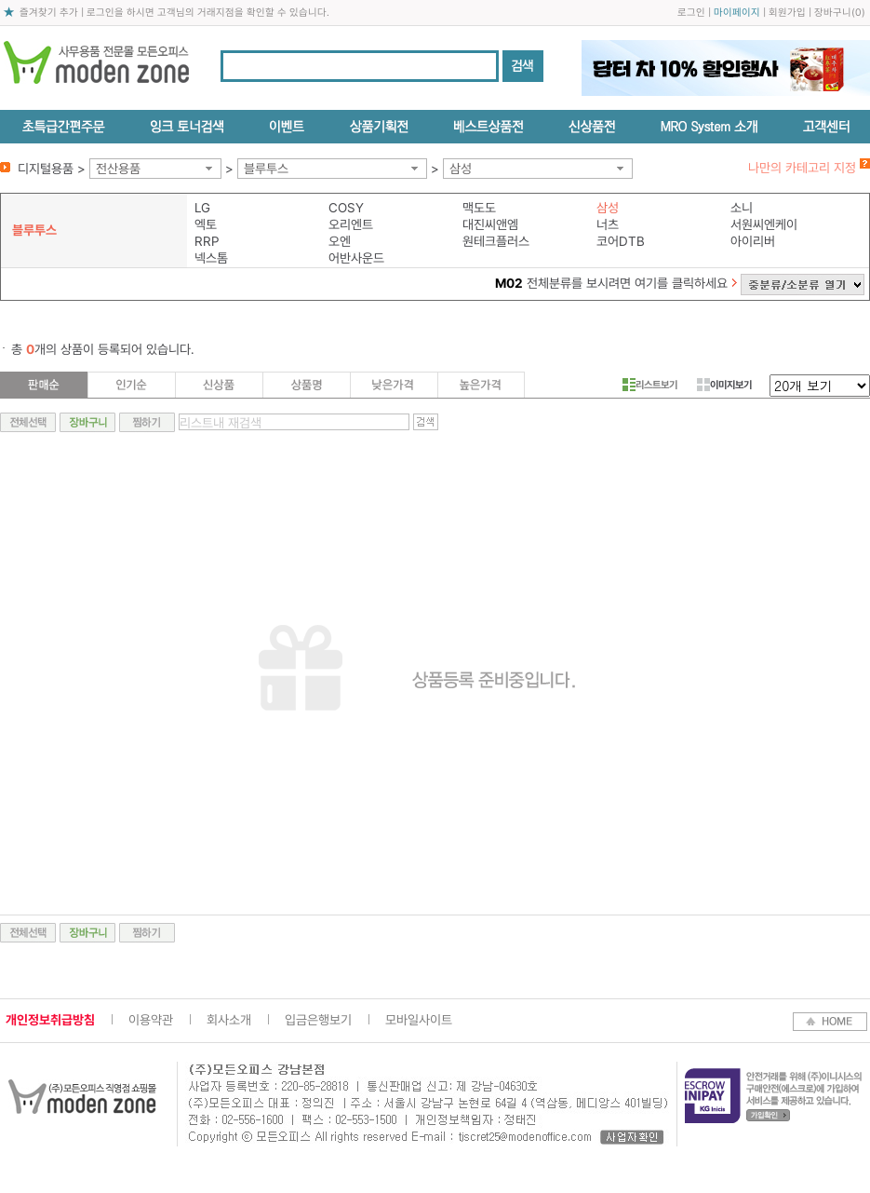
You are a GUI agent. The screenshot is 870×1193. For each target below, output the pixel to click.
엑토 (205, 224)
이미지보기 (724, 384)
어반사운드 (356, 258)
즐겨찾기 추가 (49, 13)
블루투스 (266, 168)
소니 (741, 207)
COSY (346, 207)
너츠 (607, 224)
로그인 (691, 13)
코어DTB (620, 241)
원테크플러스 (495, 241)
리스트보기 (649, 384)
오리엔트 (350, 224)
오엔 (339, 241)
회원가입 (787, 13)
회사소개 (229, 1019)
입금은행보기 (318, 1019)
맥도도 (479, 207)
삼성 (460, 168)
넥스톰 (211, 258)
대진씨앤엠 (490, 224)
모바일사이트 (418, 1019)
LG (202, 207)
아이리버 (752, 241)
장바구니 (832, 13)
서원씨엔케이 (763, 224)
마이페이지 (737, 13)
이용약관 (150, 1019)
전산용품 (118, 168)
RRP (206, 241)
